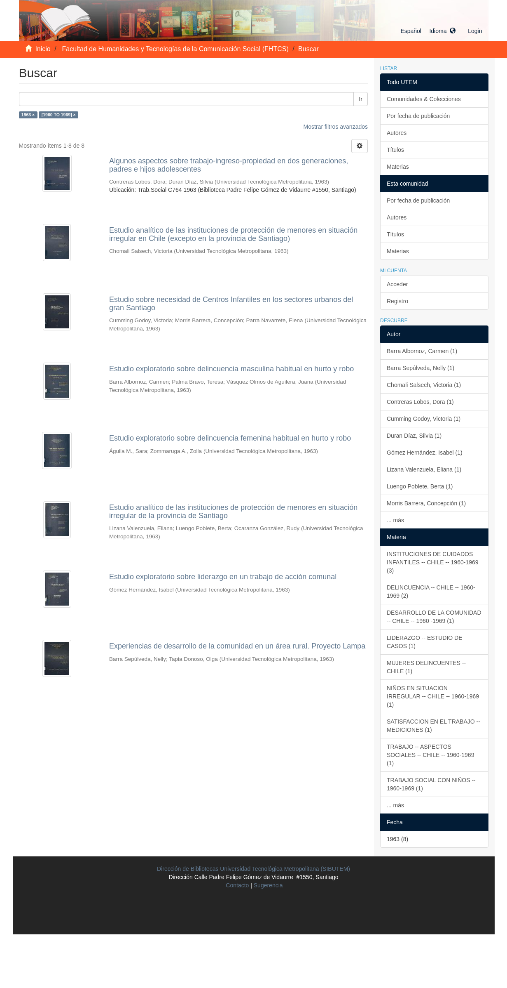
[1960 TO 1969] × (59, 114)
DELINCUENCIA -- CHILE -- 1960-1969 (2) (431, 591)
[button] (428, 31)
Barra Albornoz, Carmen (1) (422, 351)
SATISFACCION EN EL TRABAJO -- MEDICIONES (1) (433, 725)
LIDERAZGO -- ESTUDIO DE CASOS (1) (425, 641)
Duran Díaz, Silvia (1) (414, 435)
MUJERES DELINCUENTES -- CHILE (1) (426, 667)
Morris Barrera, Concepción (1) (426, 503)
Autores (397, 133)
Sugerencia (268, 885)
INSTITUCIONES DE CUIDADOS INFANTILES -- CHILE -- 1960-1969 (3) (433, 562)
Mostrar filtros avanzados (336, 126)
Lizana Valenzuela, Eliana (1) (424, 469)
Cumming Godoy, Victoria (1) (423, 418)
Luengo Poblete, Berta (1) (420, 486)
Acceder (397, 284)
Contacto (237, 885)
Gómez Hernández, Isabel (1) (425, 452)
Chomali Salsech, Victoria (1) (424, 385)
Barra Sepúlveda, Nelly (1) (420, 368)
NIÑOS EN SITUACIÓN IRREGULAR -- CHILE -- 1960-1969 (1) (433, 696)
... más (395, 520)
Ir (360, 99)
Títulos (395, 149)
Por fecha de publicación (418, 116)
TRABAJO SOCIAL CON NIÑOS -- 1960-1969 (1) (431, 784)
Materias (398, 166)
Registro (397, 301)
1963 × (28, 114)
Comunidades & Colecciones (424, 99)
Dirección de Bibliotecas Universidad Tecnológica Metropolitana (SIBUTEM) (253, 868)
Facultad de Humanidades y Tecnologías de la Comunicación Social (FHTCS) (175, 48)
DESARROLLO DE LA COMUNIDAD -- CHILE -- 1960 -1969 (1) (434, 616)
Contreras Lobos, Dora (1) (420, 402)
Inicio (42, 48)
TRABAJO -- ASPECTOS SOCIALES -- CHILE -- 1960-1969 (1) (430, 754)
